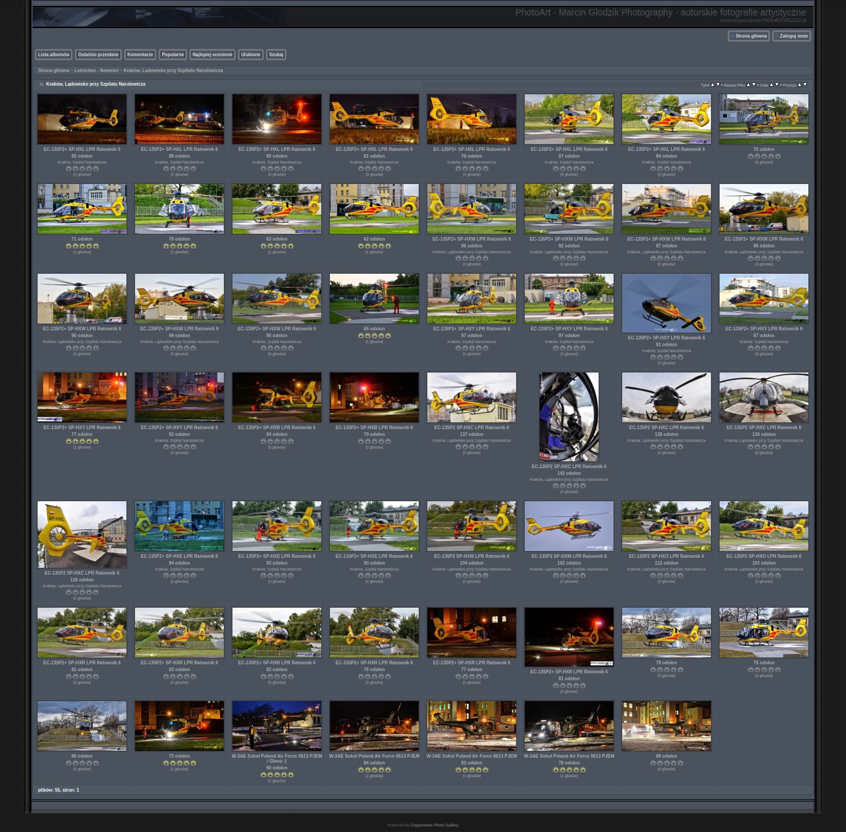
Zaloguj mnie (794, 36)
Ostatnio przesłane (98, 54)
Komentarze (140, 54)
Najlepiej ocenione (212, 54)
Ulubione (251, 54)
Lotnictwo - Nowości (96, 70)
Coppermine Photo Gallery (434, 825)
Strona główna (751, 36)
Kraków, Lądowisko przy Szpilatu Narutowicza (173, 70)
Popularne (173, 54)
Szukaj (276, 54)
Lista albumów (53, 54)
